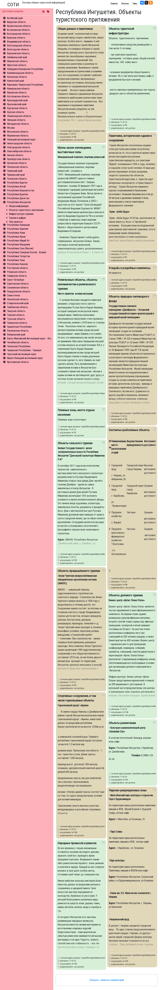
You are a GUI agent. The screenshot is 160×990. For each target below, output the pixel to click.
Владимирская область (19, 41)
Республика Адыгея (17, 182)
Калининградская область (20, 72)
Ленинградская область (19, 116)
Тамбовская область (17, 307)
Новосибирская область (19, 151)
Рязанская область (16, 271)
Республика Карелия (17, 228)
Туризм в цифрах (17, 217)
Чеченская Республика (18, 346)
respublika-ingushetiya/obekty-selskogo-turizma (100, 554)
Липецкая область (16, 119)
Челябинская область (18, 342)
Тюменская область (17, 322)
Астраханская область (18, 29)
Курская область (15, 112)
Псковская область (17, 178)
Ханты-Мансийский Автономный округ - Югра (30, 338)
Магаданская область (18, 123)
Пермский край (14, 170)
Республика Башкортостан (20, 190)
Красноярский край (16, 104)
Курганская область (17, 108)
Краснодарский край (17, 100)
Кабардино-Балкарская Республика (25, 69)
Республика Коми (16, 232)
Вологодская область (18, 49)
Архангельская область (19, 25)
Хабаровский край (16, 334)
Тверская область (16, 311)
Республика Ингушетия (19, 202)
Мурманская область (17, 135)
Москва (11, 127)
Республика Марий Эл (18, 240)
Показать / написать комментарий (106, 980)
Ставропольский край (18, 303)
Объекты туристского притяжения (26, 210)
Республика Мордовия (18, 244)
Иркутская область (16, 65)
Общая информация (19, 206)
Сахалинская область (18, 287)
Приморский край (16, 174)
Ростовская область (17, 267)
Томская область (16, 314)
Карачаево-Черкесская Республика (25, 84)
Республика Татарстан (18, 256)
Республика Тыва (16, 260)
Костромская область (18, 96)
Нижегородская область (19, 143)
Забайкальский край (17, 57)
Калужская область (17, 76)
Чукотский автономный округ (21, 354)
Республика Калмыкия (18, 224)
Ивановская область (17, 61)
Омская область (15, 155)
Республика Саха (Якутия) (20, 248)
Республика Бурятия (17, 194)
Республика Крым (16, 236)
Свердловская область (18, 291)
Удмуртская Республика (19, 326)
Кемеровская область (18, 88)
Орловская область (17, 163)
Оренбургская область (18, 159)
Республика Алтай (16, 186)
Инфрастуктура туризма (21, 213)
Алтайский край (15, 18)
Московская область (17, 131)
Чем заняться (16, 221)
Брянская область (16, 37)
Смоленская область (17, 299)
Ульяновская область (18, 330)
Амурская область (16, 22)
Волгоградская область (19, 45)
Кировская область (17, 92)
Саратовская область (18, 283)
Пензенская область (17, 166)
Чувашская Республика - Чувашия (24, 350)
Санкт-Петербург (15, 279)
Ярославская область (18, 361)
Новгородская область (18, 147)
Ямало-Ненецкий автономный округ (25, 358)
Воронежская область (18, 53)
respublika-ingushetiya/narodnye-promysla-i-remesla (101, 958)
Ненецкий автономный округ (21, 139)
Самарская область (17, 275)
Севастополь (13, 295)
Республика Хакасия (17, 264)
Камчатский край (15, 80)
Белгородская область (18, 33)
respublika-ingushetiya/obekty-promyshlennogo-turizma (103, 679)
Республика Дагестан (18, 198)
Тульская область (16, 318)
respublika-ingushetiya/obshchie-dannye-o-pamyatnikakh (103, 131)
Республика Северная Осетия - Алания (26, 252)
